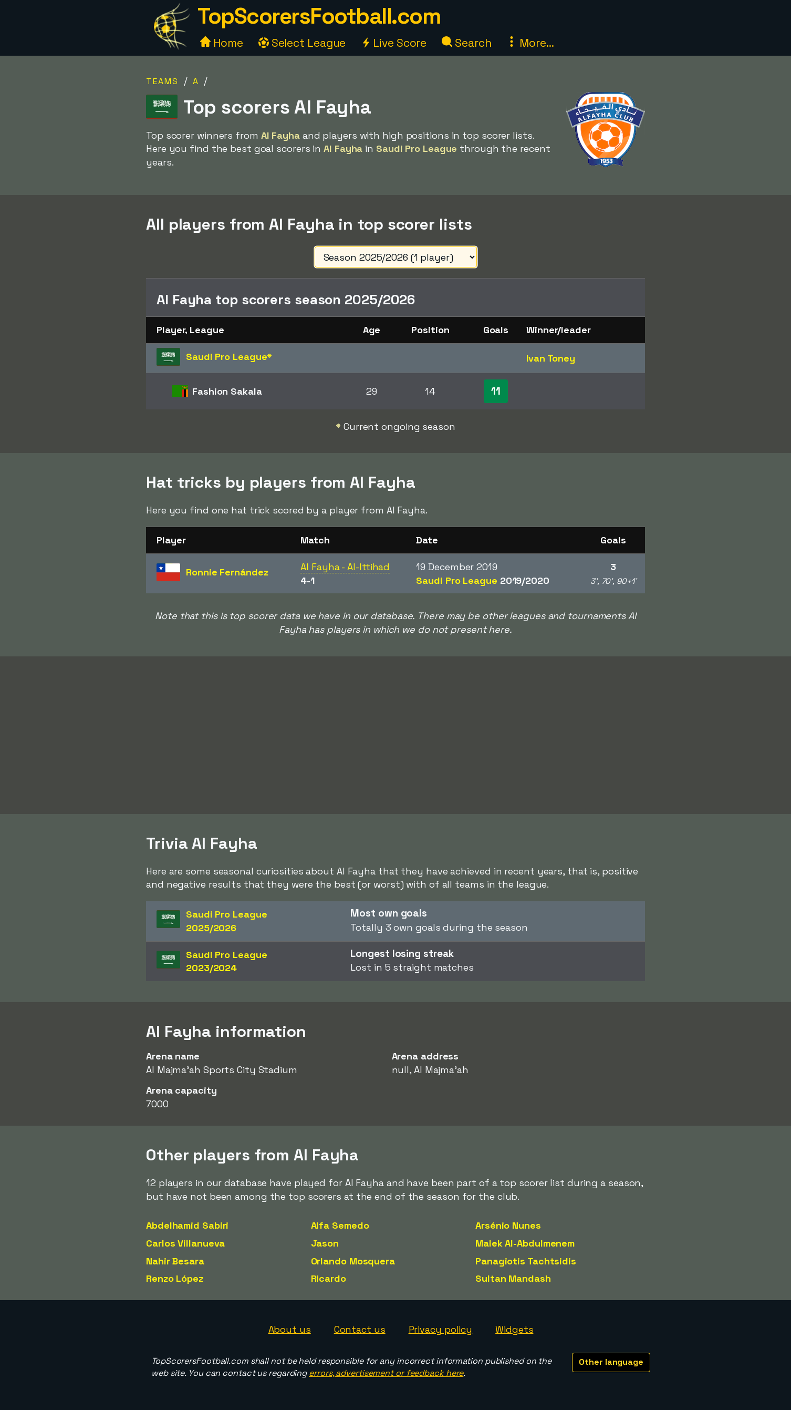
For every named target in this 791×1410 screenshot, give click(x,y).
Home (221, 43)
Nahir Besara (175, 1261)
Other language (611, 1361)
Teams (162, 81)
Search (466, 43)
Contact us (360, 1329)
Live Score (393, 43)
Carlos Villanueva (185, 1243)
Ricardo (328, 1278)
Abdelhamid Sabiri (187, 1225)
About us (289, 1329)
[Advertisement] (395, 735)
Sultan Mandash (513, 1278)
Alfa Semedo (340, 1225)
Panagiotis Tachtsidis (525, 1261)
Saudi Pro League (482, 580)
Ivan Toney (550, 358)
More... (530, 43)
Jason (325, 1243)
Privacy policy (441, 1329)
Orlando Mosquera (353, 1261)
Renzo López (174, 1278)
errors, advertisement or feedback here (386, 1372)
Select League (302, 43)
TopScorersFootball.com (318, 16)
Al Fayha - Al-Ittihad (345, 567)
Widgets (514, 1329)
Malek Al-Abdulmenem (525, 1243)
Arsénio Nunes (508, 1225)
